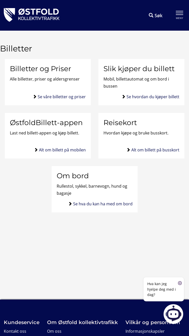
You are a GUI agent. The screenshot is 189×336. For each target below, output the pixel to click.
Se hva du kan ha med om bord (103, 204)
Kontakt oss (15, 331)
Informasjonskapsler (145, 331)
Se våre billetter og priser (62, 97)
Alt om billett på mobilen (62, 150)
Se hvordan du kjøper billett (153, 97)
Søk (155, 15)
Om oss (54, 331)
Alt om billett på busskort (155, 150)
